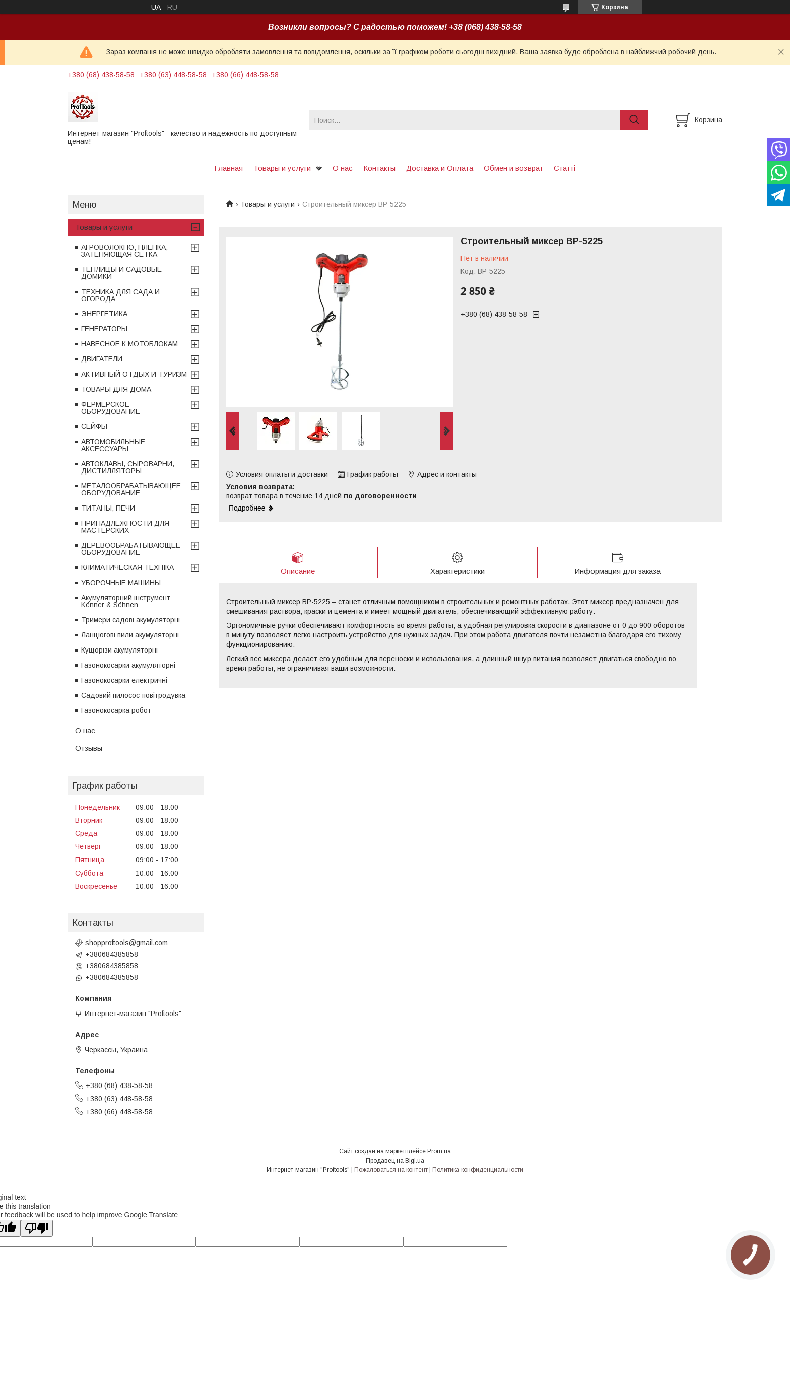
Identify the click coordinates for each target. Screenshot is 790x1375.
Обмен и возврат (513, 168)
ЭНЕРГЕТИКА (104, 314)
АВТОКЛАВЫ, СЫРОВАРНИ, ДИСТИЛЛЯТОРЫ (127, 467)
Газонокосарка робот (116, 710)
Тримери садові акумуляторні (130, 620)
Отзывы (88, 748)
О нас (343, 168)
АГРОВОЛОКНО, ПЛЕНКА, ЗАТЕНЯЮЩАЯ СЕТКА (124, 250)
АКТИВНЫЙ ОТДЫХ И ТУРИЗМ (134, 374)
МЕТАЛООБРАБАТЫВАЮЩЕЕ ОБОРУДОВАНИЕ (131, 489)
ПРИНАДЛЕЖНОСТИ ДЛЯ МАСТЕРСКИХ (125, 526)
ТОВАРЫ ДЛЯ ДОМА (116, 389)
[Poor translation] (37, 1228)
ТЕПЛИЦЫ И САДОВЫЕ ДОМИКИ (121, 272)
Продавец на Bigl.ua (395, 1160)
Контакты (379, 168)
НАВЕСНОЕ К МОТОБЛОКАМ (129, 344)
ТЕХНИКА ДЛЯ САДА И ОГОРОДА (120, 295)
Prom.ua (439, 1151)
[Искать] (634, 120)
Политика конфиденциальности (477, 1169)
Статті (564, 168)
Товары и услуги (282, 168)
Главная (228, 168)
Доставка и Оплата (439, 168)
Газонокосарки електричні (124, 680)
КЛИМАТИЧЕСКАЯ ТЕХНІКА (127, 567)
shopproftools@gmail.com (126, 942)
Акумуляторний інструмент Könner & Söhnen (125, 601)
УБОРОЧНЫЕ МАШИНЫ (121, 582)
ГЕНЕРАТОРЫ (104, 329)
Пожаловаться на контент (391, 1169)
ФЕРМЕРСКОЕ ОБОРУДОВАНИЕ (110, 407)
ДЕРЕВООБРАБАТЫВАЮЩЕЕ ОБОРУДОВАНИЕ (130, 548)
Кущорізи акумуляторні (119, 650)
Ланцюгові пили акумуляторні (130, 635)
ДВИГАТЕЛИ (101, 359)
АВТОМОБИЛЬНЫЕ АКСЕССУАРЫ (113, 445)
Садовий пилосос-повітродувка (133, 695)
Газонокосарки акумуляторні (128, 665)
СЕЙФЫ (94, 426)
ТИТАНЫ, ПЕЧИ (108, 508)
